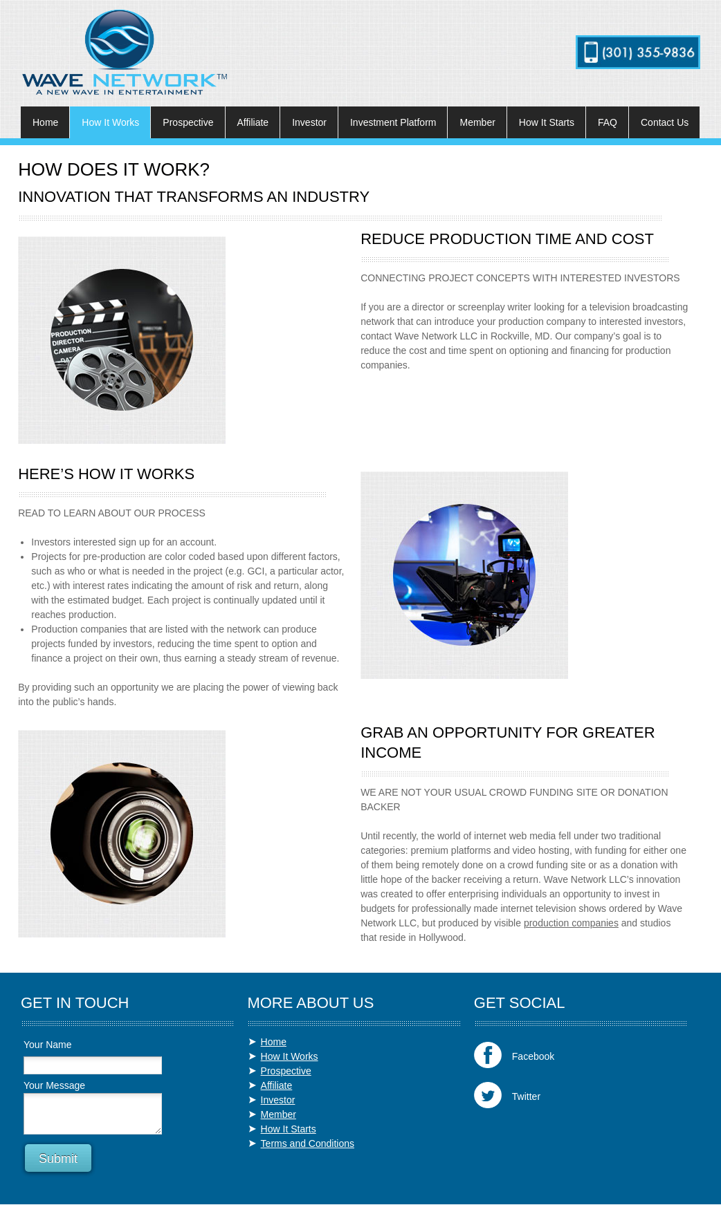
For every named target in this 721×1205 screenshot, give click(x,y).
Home (273, 1041)
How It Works (289, 1056)
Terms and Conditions (307, 1143)
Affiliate (277, 1085)
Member (278, 1114)
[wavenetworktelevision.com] (124, 52)
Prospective (286, 1070)
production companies (571, 922)
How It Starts (288, 1128)
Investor (278, 1099)
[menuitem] (45, 122)
